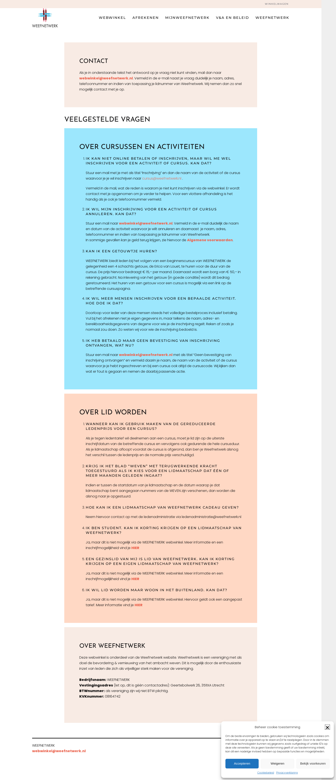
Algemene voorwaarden (210, 240)
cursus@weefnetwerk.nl (161, 178)
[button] (327, 727)
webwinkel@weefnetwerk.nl (106, 78)
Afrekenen (145, 18)
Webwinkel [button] (112, 18)
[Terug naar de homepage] (45, 17)
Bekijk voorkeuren (313, 763)
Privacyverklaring (287, 772)
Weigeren (277, 763)
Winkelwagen (277, 3)
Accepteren (242, 763)
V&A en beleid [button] (232, 18)
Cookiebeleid (265, 772)
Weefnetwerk (272, 18)
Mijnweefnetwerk (187, 18)
